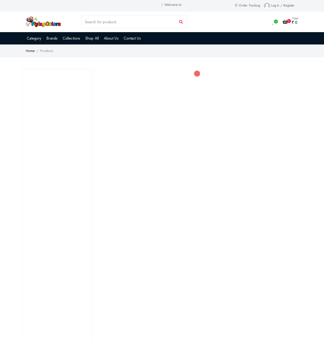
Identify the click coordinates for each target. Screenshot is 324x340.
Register (289, 5)
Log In (275, 5)
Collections (71, 38)
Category (34, 38)
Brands (52, 38)
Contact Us (132, 38)
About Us (111, 38)
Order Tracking (247, 5)
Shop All (92, 38)
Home (30, 50)
